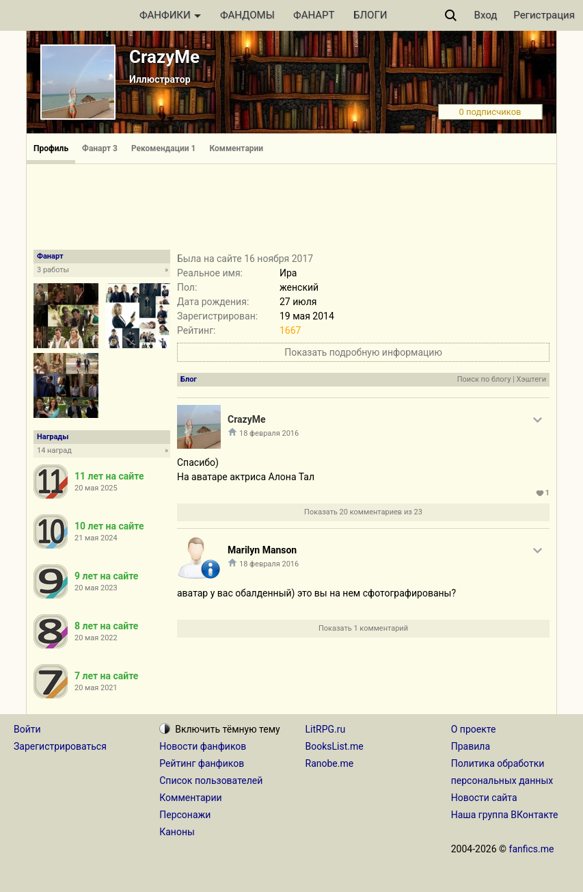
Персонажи (185, 814)
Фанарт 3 (100, 148)
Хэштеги (531, 379)
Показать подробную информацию (363, 352)
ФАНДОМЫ (247, 15)
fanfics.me (531, 848)
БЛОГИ (370, 15)
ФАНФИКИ (170, 15)
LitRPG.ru (326, 729)
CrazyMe (164, 57)
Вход (486, 15)
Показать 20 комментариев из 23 (363, 512)
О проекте (473, 729)
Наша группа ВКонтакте (504, 814)
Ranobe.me (330, 763)
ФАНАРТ (313, 15)
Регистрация (544, 15)
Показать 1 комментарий (363, 628)
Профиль (50, 148)
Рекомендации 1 (163, 148)
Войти (27, 729)
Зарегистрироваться (60, 746)
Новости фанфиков (202, 746)
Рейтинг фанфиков (201, 763)
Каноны (177, 831)
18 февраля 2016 (269, 433)
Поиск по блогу (484, 379)
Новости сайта (484, 797)
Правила (470, 746)
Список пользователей (210, 780)
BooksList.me (335, 746)
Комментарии (237, 148)
